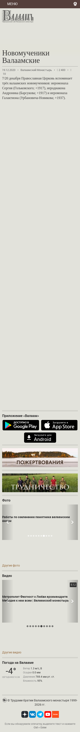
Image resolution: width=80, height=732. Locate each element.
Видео (7, 575)
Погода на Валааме (17, 662)
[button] (7, 522)
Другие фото (11, 565)
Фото (6, 500)
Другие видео (11, 652)
